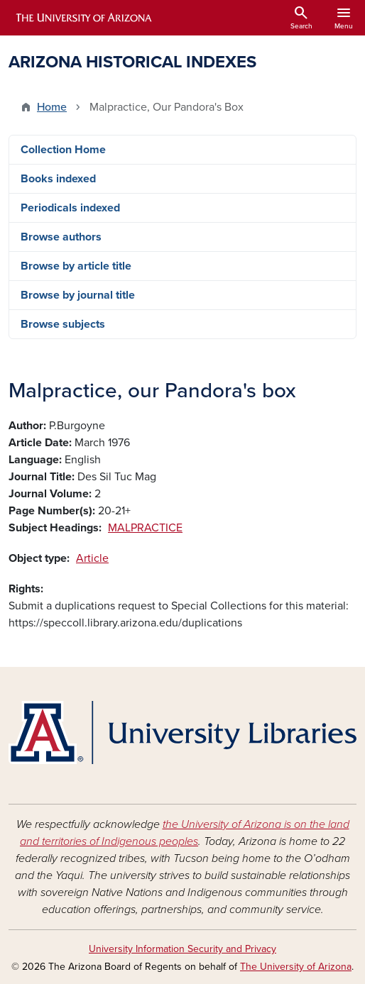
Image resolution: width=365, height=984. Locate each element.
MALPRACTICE (145, 528)
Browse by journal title (78, 295)
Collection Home (63, 150)
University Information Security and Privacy (182, 949)
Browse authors (61, 237)
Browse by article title (76, 266)
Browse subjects (63, 324)
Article (92, 558)
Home (52, 107)
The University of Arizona (296, 967)
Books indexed (58, 179)
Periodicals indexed (70, 208)
